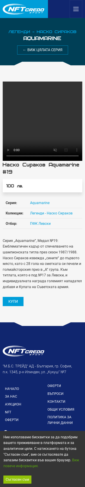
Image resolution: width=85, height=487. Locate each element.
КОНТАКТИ (56, 402)
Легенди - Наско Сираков (51, 213)
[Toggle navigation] (76, 9)
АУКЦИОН (13, 404)
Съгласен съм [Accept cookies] (17, 479)
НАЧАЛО (12, 389)
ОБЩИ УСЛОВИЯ (60, 409)
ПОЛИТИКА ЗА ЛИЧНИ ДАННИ (60, 420)
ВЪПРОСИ (55, 394)
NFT (8, 412)
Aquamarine (40, 203)
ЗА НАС (11, 396)
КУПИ (13, 301)
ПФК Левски (40, 223)
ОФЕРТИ (12, 420)
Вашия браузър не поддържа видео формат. (42, 121)
